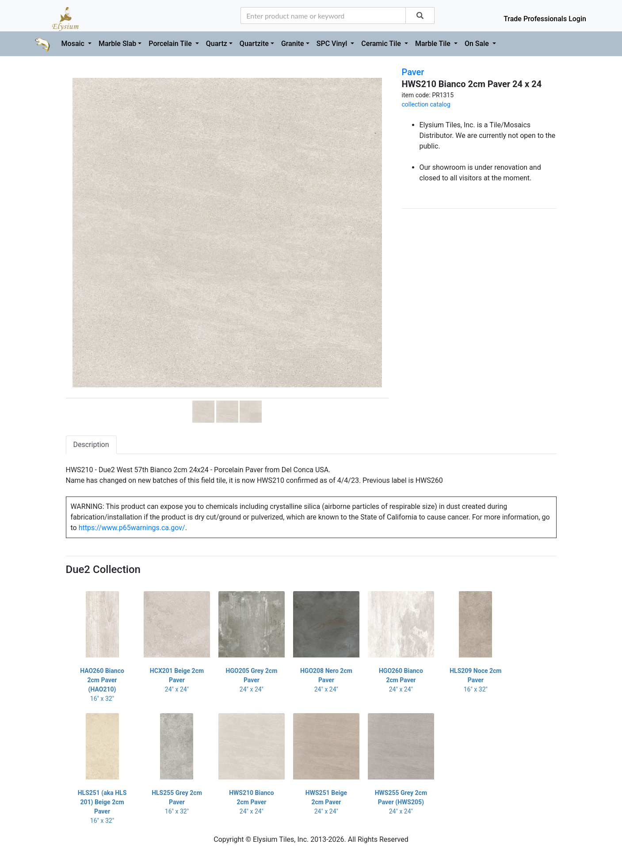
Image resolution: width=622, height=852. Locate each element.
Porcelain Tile (171, 43)
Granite (292, 43)
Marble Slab (117, 43)
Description (91, 444)
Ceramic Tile (381, 43)
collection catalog (426, 104)
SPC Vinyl (333, 43)
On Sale (478, 43)
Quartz (216, 43)
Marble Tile (433, 43)
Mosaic (73, 43)
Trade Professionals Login (545, 19)
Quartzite (254, 43)
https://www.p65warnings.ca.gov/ (132, 527)
